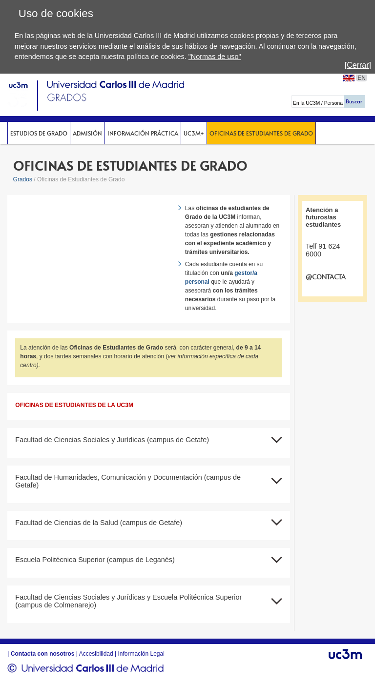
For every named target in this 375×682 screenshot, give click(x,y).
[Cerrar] (358, 65)
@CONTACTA (326, 277)
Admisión (87, 133)
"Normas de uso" (214, 56)
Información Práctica (142, 133)
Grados (22, 179)
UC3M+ (194, 133)
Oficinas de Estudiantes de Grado (261, 133)
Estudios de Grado (38, 133)
